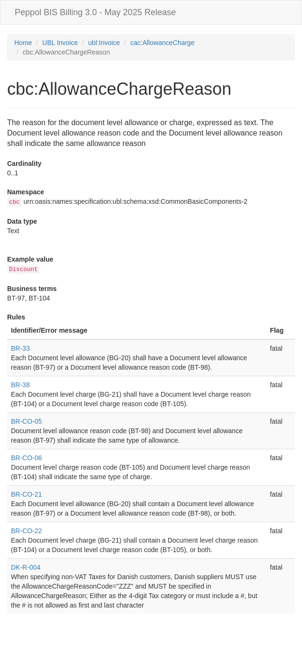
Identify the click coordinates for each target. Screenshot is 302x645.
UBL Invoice (60, 42)
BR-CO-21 (26, 494)
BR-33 (20, 348)
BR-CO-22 (26, 531)
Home (23, 42)
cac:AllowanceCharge (162, 42)
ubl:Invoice (104, 42)
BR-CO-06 (26, 458)
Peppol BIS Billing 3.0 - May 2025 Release (95, 12)
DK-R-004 (25, 567)
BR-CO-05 (26, 421)
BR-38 (20, 385)
